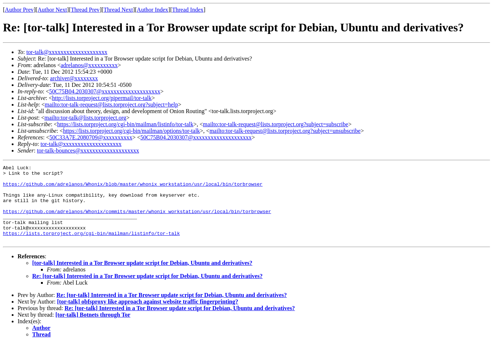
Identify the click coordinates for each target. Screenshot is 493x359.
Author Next (52, 10)
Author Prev (19, 10)
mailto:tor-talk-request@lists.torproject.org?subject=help (111, 104)
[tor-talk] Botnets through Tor (93, 330)
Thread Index (188, 10)
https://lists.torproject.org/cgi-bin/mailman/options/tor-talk (131, 131)
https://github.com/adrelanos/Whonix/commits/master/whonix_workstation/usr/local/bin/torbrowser (137, 221)
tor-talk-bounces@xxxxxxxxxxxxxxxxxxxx (88, 150)
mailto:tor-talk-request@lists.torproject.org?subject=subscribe (275, 124)
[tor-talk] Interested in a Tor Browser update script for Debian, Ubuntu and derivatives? (142, 278)
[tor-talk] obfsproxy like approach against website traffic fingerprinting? (147, 317)
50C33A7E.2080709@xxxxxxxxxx (90, 137)
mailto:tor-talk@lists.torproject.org (85, 118)
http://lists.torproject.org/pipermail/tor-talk (101, 98)
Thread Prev (85, 10)
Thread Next (118, 10)
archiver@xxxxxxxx (74, 78)
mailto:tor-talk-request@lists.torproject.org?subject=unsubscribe (285, 131)
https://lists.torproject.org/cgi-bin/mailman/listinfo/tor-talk (125, 124)
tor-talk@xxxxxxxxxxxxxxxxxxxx (67, 52)
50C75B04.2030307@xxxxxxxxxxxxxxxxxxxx (104, 91)
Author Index (152, 10)
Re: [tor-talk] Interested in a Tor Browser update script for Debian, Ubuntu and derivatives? (147, 291)
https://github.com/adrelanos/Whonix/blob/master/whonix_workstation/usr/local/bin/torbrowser (133, 188)
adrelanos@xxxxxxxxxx (89, 65)
